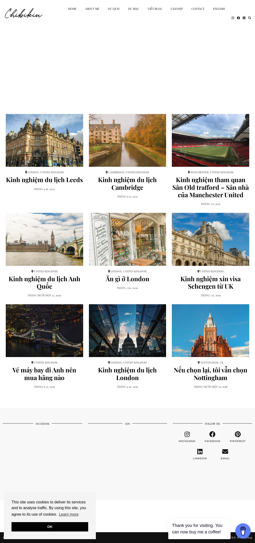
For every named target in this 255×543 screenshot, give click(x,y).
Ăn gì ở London (127, 278)
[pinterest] (238, 437)
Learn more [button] (69, 514)
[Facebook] (238, 17)
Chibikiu (23, 13)
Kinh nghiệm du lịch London (127, 373)
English (219, 9)
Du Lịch (113, 9)
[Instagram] (233, 17)
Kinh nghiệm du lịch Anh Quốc (44, 282)
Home (72, 9)
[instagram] (187, 437)
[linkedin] (200, 454)
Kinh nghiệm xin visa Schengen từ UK (210, 282)
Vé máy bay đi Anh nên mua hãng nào (44, 373)
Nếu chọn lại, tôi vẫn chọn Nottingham (210, 373)
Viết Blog (155, 9)
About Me (92, 9)
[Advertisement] (127, 62)
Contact (197, 9)
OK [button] (49, 527)
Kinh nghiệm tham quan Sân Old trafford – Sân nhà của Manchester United (210, 187)
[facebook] (212, 437)
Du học (133, 9)
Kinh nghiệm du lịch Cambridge (127, 183)
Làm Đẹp (177, 9)
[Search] (249, 17)
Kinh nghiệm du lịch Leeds (44, 179)
